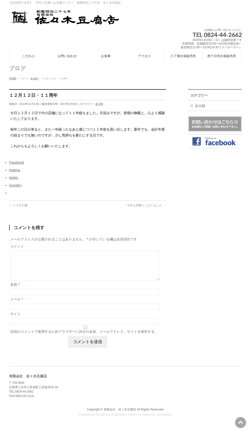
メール (16, 305)
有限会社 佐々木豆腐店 (120, 415)
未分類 (99, 103)
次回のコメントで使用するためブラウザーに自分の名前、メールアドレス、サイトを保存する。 (84, 337)
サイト (15, 320)
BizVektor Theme (125, 420)
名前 (14, 290)
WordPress (103, 420)
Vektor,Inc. (149, 420)
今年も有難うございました (146, 205)
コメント (17, 246)
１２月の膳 (18, 205)
